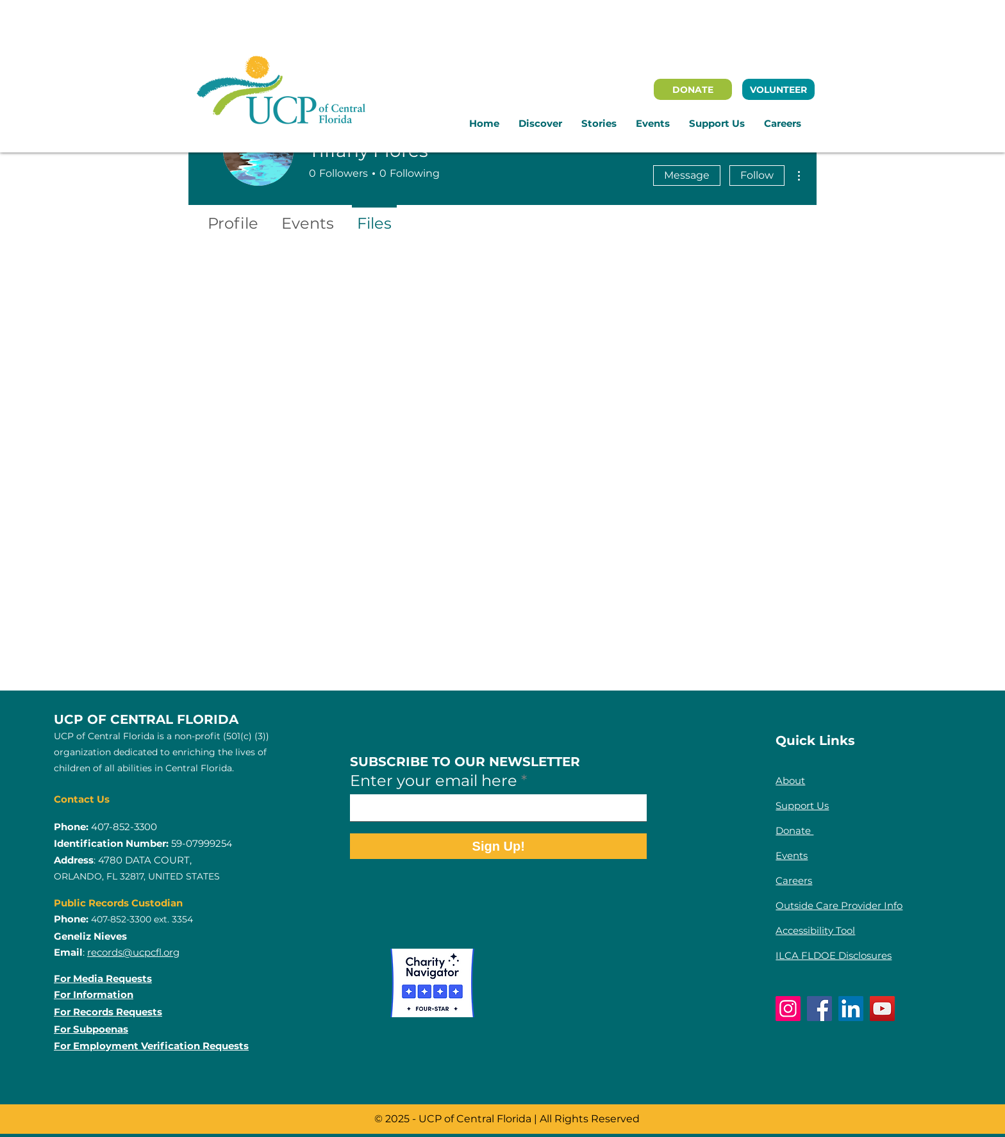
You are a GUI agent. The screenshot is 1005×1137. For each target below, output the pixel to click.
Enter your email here (433, 781)
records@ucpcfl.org (133, 952)
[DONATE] (693, 89)
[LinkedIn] (850, 1008)
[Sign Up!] (498, 846)
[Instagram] (788, 1008)
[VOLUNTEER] (778, 89)
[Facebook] (819, 1008)
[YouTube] (882, 1008)
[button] (540, 123)
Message (687, 175)
